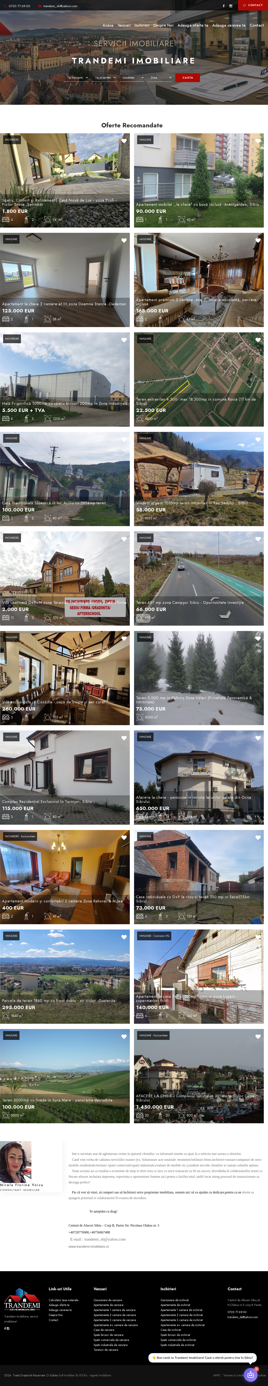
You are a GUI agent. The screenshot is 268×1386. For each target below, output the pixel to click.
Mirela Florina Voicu (22, 1185)
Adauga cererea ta (229, 25)
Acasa (108, 25)
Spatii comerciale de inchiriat (178, 1340)
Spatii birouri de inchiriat (175, 1335)
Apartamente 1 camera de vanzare (114, 1310)
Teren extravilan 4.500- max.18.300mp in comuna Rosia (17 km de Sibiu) (196, 401)
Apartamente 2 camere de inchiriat (182, 1315)
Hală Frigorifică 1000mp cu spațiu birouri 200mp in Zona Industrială (65, 403)
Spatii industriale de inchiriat (177, 1345)
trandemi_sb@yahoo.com (58, 6)
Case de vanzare (104, 1330)
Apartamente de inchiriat (175, 1305)
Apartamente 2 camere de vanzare (115, 1315)
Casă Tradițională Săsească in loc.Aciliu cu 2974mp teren (54, 503)
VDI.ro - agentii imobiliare (95, 1375)
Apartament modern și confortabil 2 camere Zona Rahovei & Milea (62, 901)
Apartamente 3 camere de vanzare (115, 1320)
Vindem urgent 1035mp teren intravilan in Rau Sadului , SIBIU (192, 503)
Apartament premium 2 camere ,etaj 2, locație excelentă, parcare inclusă (196, 302)
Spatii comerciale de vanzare (111, 1340)
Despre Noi (163, 25)
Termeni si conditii (234, 1375)
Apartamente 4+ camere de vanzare (116, 1325)
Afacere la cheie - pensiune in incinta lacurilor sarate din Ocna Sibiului (193, 799)
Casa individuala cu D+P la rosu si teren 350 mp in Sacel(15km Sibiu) (193, 899)
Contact (253, 5)
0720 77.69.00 (17, 6)
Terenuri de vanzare (106, 1350)
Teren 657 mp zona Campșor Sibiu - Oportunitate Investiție (190, 602)
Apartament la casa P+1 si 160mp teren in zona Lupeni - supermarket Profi (187, 998)
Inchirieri (142, 25)
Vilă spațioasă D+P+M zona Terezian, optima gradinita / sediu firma (64, 602)
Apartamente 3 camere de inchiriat (182, 1320)
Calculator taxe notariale (63, 1300)
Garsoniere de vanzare (108, 1300)
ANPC (217, 1375)
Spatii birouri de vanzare (108, 1335)
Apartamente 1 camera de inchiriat (181, 1310)
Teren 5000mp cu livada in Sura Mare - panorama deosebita (57, 1100)
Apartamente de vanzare (108, 1305)
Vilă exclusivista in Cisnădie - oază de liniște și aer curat (53, 702)
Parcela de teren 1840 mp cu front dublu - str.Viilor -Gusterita (58, 1000)
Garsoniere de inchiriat (175, 1300)
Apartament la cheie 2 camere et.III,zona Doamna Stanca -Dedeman (64, 304)
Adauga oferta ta (193, 25)
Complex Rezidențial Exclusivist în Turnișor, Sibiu (47, 801)
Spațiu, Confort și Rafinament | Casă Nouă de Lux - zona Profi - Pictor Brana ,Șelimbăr (59, 202)
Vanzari (124, 25)
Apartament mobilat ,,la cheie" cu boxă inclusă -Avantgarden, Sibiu (197, 204)
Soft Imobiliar (67, 1375)
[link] (69, 1239)
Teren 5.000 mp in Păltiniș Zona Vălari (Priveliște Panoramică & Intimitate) (194, 700)
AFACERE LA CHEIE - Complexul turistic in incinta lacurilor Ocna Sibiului (195, 1098)
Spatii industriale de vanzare (111, 1345)
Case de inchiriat (171, 1330)
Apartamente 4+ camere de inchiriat (183, 1325)
